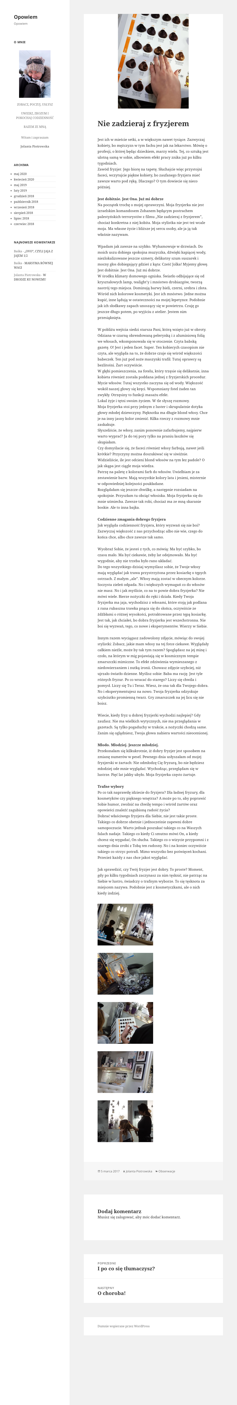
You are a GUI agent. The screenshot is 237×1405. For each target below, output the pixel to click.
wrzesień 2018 (24, 207)
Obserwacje (166, 1171)
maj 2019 (20, 185)
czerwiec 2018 (24, 224)
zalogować (124, 1217)
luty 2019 (20, 190)
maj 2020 (20, 174)
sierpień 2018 (23, 213)
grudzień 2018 (24, 196)
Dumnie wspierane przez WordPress (124, 1326)
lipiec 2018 (21, 218)
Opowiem (26, 16)
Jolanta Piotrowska (139, 1171)
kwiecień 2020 (24, 179)
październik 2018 (26, 202)
